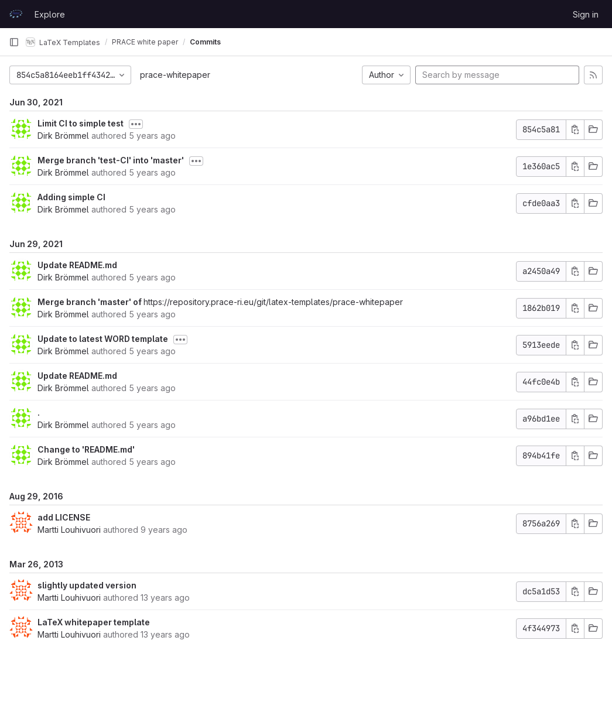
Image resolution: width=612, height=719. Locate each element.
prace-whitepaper (175, 75)
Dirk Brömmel (63, 136)
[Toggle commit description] (136, 124)
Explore (50, 14)
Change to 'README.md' (86, 449)
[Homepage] (15, 14)
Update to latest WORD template (102, 339)
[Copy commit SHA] (575, 129)
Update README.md (77, 265)
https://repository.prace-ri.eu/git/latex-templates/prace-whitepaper (273, 302)
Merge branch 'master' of (90, 302)
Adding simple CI (71, 197)
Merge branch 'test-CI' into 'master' (110, 160)
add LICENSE (63, 517)
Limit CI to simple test (80, 123)
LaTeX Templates (63, 42)
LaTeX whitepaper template (93, 622)
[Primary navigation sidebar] (14, 42)
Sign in (586, 14)
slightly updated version (86, 585)
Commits (205, 41)
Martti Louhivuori (69, 530)
